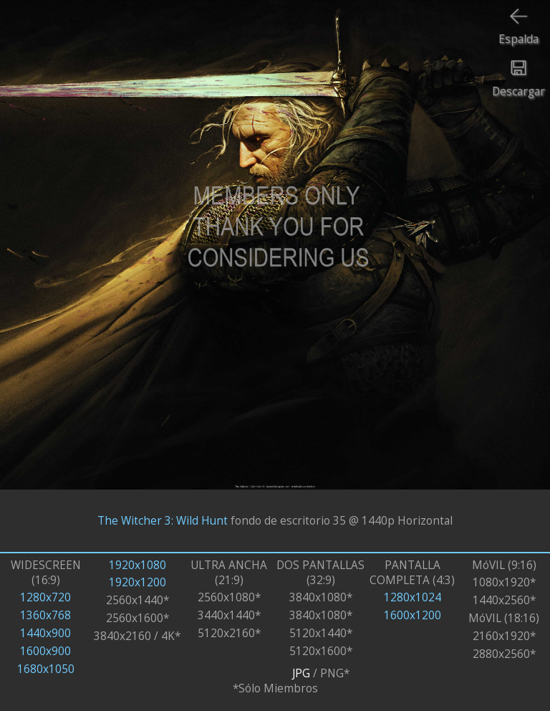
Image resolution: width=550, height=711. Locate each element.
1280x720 (45, 597)
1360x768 (45, 615)
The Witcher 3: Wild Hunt (162, 520)
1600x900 (45, 651)
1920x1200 (137, 582)
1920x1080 (137, 565)
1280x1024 (412, 597)
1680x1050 (45, 669)
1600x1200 (412, 615)
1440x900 (45, 633)
